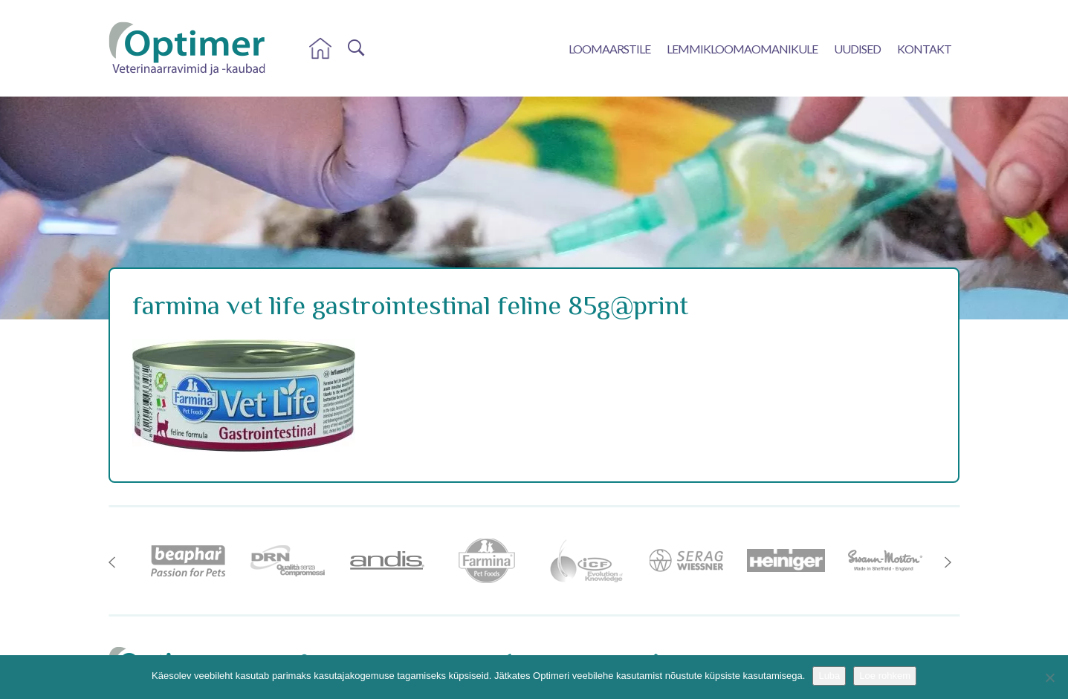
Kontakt (924, 49)
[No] (1049, 677)
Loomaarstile (609, 49)
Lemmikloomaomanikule (742, 49)
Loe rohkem (884, 675)
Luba (829, 675)
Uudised (857, 49)
